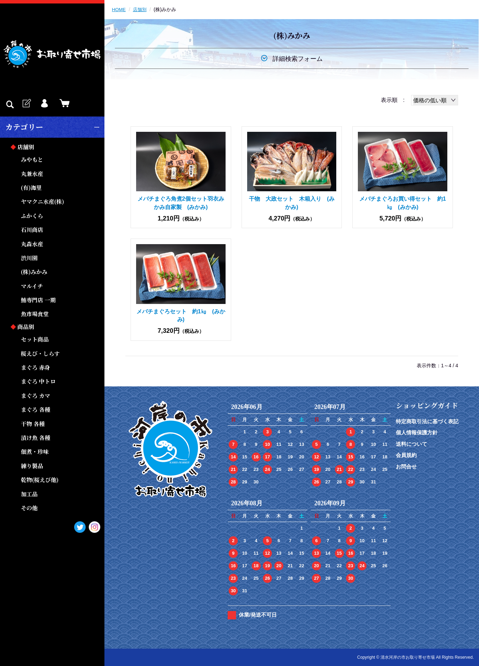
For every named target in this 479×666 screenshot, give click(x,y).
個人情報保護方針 (417, 432)
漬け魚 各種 (35, 438)
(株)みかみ (34, 272)
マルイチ (32, 286)
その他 (29, 508)
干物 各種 (33, 424)
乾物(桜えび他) (39, 480)
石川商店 (32, 230)
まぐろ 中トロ (38, 381)
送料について (411, 444)
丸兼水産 (32, 174)
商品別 (25, 327)
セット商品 (35, 339)
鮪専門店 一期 (38, 300)
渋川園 (29, 258)
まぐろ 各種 (35, 410)
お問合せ (406, 467)
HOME (119, 9)
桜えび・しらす (40, 354)
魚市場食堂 (35, 314)
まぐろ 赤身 (35, 367)
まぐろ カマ (35, 396)
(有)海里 (31, 188)
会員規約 (406, 455)
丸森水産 (32, 244)
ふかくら (32, 216)
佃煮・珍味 (35, 452)
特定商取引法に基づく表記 (427, 421)
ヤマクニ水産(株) (42, 202)
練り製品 (32, 466)
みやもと (32, 159)
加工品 (29, 494)
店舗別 (25, 147)
